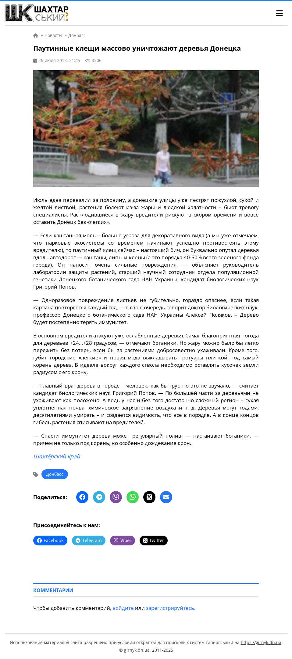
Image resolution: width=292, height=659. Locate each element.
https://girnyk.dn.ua (261, 642)
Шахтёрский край (56, 456)
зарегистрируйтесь (170, 607)
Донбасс (54, 474)
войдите (123, 607)
